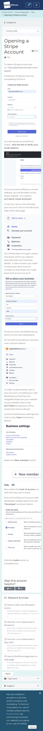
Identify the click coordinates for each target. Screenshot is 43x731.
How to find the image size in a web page (21, 662)
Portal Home (7, 12)
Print (35, 51)
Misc (33, 12)
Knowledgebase (22, 12)
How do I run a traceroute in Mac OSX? (21, 645)
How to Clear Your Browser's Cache (21, 610)
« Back (8, 674)
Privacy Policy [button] (13, 714)
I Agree (32, 727)
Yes (9, 588)
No (20, 588)
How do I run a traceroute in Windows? (21, 628)
